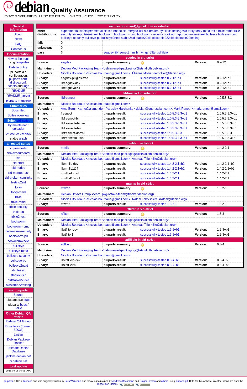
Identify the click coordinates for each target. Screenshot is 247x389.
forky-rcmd (18, 192)
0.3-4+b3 (173, 260)
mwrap (143, 52)
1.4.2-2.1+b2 (176, 163)
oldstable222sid (18, 280)
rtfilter (152, 52)
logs (26, 86)
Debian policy (18, 67)
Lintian (18, 334)
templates (22, 62)
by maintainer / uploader (18, 127)
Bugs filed (18, 110)
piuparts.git (182, 381)
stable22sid (18, 275)
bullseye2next (18, 265)
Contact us (18, 49)
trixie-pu (18, 211)
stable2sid (18, 270)
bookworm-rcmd (18, 226)
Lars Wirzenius (73, 381)
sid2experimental (18, 153)
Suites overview (18, 115)
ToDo (18, 308)
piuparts (8, 381)
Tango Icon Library (107, 383)
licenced (27, 381)
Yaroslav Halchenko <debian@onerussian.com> (139, 108)
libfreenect (122, 52)
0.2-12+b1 (174, 78)
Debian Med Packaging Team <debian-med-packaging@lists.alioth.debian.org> (115, 68)
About (18, 34)
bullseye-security (18, 255)
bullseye (18, 246)
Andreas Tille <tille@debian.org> (154, 158)
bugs (27, 299)
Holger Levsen (148, 381)
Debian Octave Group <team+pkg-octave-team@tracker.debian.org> (108, 194)
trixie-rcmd (18, 202)
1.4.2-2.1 (173, 173)
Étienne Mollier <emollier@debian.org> (158, 73)
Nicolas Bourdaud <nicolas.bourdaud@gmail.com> (95, 73)
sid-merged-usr (18, 172)
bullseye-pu (18, 260)
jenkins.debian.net (18, 356)
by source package (18, 133)
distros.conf (18, 82)
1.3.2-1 (172, 204)
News (18, 39)
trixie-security (18, 206)
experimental (18, 148)
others (164, 381)
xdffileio (162, 52)
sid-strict (23, 120)
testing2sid (18, 182)
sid (18, 158)
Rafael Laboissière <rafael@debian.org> (159, 199)
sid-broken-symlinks (18, 177)
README (18, 90)
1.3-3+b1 (173, 229)
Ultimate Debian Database (18, 349)
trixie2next (18, 216)
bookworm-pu (18, 236)
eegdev (109, 52)
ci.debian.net (18, 361)
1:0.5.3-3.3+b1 (177, 113)
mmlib (134, 52)
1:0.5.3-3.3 (174, 133)
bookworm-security (18, 231)
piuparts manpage (18, 100)
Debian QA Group (18, 321)
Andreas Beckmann (123, 381)
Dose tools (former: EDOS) (18, 328)
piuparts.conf (18, 79)
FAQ (18, 44)
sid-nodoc (18, 167)
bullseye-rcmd (18, 251)
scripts (12, 86)
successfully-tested (153, 78)
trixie (18, 197)
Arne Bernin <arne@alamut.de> (82, 108)
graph (23, 138)
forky (18, 187)
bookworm (18, 221)
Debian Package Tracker (18, 341)
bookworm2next (18, 241)
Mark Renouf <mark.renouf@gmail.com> (201, 108)
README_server (18, 95)
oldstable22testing (18, 285)
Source (18, 294)
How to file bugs (18, 58)
